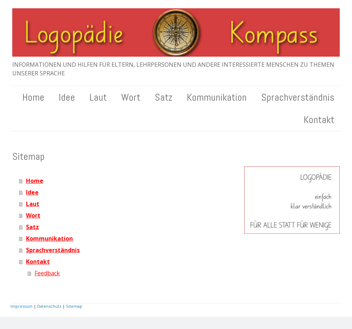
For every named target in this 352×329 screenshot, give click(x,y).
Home (33, 97)
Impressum (21, 306)
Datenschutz (49, 306)
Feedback (47, 273)
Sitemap (74, 306)
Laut (98, 97)
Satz (163, 97)
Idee (67, 97)
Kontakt (319, 119)
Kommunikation (217, 97)
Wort (130, 97)
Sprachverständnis (297, 97)
